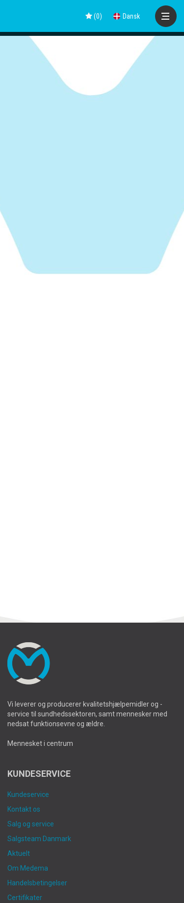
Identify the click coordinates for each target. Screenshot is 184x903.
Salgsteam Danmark (39, 839)
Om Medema (27, 868)
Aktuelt (18, 853)
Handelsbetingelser (37, 883)
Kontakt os (23, 809)
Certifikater (24, 898)
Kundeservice (28, 794)
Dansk (126, 16)
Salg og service (30, 824)
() (93, 16)
